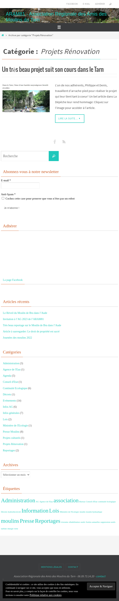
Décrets (7, 394)
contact (100, 576)
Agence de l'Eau (11, 369)
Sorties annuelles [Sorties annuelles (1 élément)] (93, 522)
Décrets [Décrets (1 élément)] (4, 512)
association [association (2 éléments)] (66, 500)
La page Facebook (13, 279)
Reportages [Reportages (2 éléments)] (47, 521)
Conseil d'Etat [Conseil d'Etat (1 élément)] (91, 502)
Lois (5, 419)
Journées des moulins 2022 (17, 337)
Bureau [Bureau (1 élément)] (82, 502)
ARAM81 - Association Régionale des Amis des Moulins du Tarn (56, 16)
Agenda (7, 375)
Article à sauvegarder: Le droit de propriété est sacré (31, 331)
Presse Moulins (11, 431)
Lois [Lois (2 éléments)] (54, 511)
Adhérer (100, 3)
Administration (11, 363)
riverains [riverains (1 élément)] (64, 522)
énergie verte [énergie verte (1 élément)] (13, 529)
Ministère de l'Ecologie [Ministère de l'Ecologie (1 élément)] (69, 512)
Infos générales (11, 413)
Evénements (9, 400)
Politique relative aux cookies (46, 595)
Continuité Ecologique (15, 388)
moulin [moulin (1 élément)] (82, 512)
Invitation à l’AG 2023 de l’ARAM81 (23, 319)
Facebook (72, 3)
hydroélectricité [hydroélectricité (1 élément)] (14, 512)
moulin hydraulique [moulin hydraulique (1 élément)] (94, 512)
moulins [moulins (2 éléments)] (10, 521)
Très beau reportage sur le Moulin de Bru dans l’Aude (32, 325)
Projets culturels (11, 437)
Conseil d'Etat (10, 381)
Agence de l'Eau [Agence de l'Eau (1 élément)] (46, 502)
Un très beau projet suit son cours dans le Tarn (53, 69)
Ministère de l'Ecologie (15, 425)
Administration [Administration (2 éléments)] (18, 500)
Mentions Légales (51, 566)
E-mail (86, 3)
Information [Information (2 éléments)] (34, 511)
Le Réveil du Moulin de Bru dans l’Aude (25, 313)
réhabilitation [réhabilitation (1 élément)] (74, 522)
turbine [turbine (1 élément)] (4, 529)
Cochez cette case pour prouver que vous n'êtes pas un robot (38, 198)
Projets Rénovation (13, 444)
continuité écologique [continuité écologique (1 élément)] (107, 502)
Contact (73, 566)
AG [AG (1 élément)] (37, 502)
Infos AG (8, 406)
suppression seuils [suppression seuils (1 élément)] (108, 522)
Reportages (9, 450)
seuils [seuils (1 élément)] (82, 522)
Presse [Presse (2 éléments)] (27, 521)
